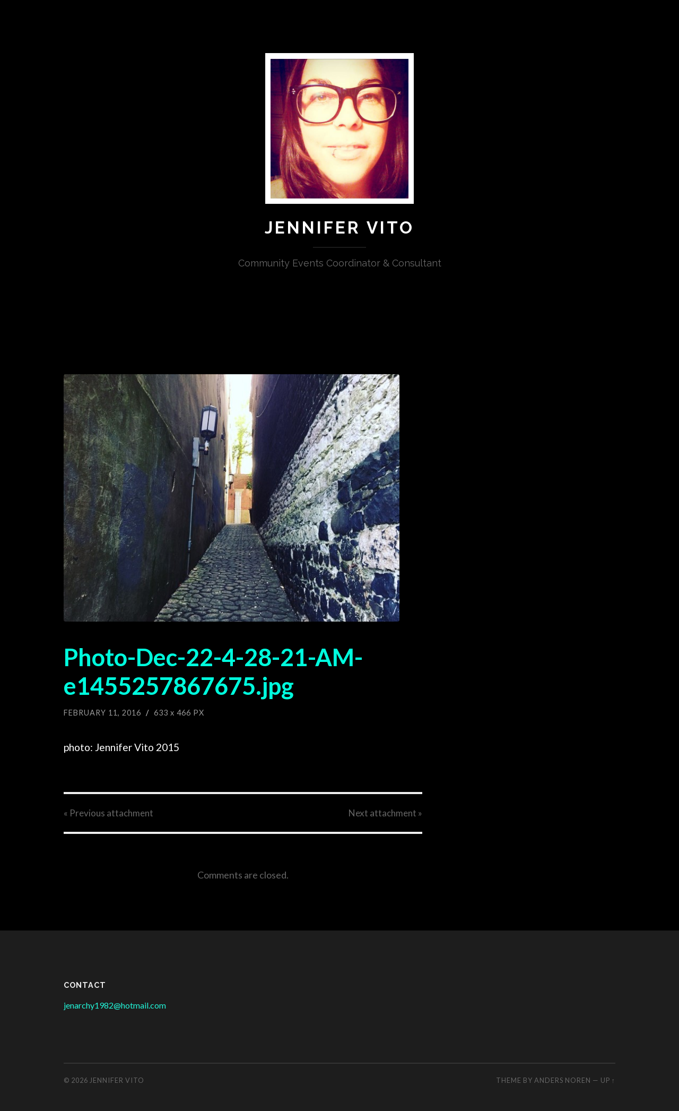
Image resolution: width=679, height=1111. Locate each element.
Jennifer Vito (339, 227)
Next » (385, 813)
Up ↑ (607, 1080)
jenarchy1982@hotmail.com (115, 1005)
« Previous (108, 813)
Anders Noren (562, 1080)
